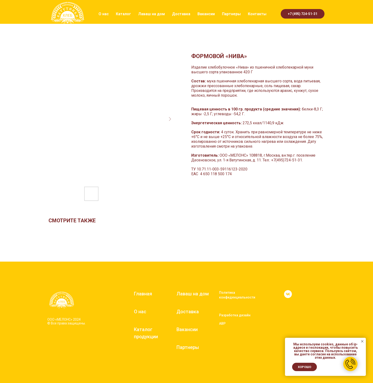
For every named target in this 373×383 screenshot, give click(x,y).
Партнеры (231, 14)
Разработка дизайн (234, 315)
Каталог (123, 14)
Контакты (257, 14)
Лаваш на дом (151, 14)
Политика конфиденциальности (237, 295)
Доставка (181, 14)
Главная (143, 294)
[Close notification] (362, 341)
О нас (103, 14)
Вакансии (206, 14)
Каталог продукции (146, 333)
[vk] (288, 297)
